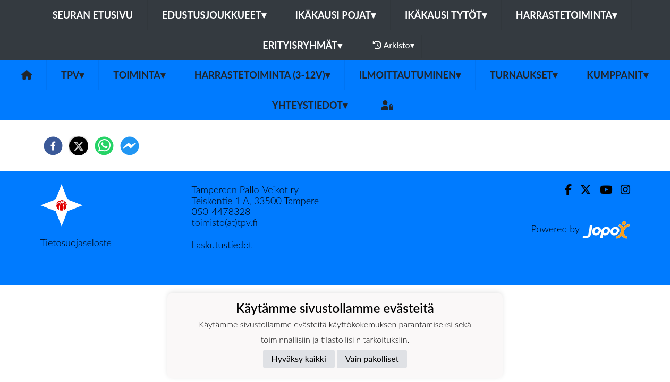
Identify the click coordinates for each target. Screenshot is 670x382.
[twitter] (78, 145)
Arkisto (393, 45)
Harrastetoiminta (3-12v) (262, 75)
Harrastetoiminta (566, 15)
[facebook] (53, 145)
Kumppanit (617, 75)
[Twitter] (581, 189)
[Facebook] (564, 189)
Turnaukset (524, 75)
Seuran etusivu (93, 15)
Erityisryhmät (302, 45)
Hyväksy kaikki (299, 358)
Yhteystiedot (309, 105)
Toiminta (139, 75)
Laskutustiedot (222, 244)
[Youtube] (601, 189)
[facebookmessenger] (129, 145)
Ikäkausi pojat (335, 15)
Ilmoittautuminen (410, 75)
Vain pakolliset (372, 358)
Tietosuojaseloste (76, 242)
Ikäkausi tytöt (446, 15)
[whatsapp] (104, 145)
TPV (72, 75)
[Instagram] (621, 189)
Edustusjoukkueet (214, 15)
